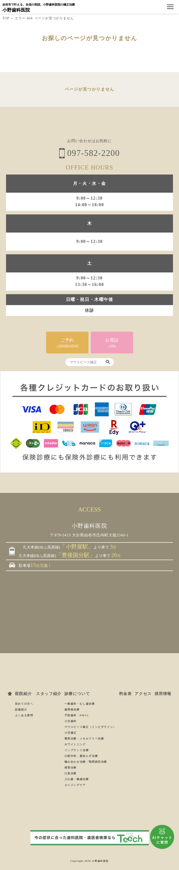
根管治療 (70, 767)
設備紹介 (21, 709)
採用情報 (163, 694)
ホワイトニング (75, 744)
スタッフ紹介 (49, 694)
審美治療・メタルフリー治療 (84, 738)
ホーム (9, 693)
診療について (77, 694)
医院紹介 (23, 694)
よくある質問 (24, 715)
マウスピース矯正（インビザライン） (90, 726)
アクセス (143, 694)
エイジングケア (75, 784)
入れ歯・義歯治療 (76, 779)
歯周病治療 (72, 709)
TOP (5, 18)
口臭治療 (70, 773)
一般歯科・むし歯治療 (79, 703)
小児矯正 (70, 732)
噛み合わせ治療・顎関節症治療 (85, 761)
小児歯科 (70, 721)
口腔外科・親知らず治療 (81, 755)
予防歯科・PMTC (76, 715)
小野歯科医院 (16, 10)
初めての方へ (24, 703)
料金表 (125, 694)
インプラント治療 (76, 750)
